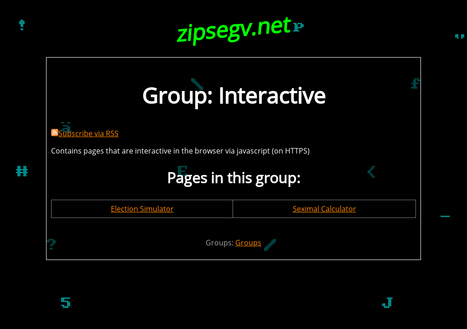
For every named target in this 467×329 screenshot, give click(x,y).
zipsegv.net (234, 28)
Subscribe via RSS (85, 133)
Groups (248, 243)
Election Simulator (142, 209)
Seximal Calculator (324, 209)
